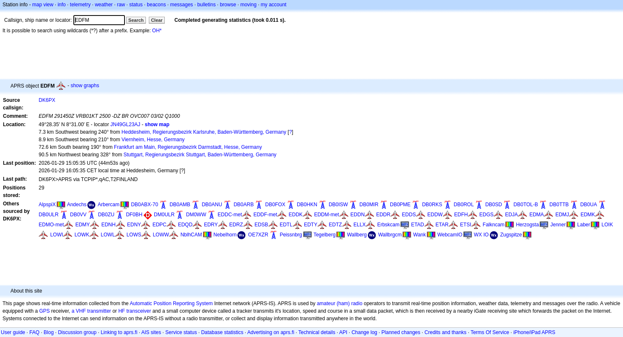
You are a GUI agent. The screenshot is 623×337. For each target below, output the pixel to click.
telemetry (80, 5)
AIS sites (151, 332)
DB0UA (588, 204)
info (61, 5)
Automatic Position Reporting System (171, 303)
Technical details (317, 332)
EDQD (185, 225)
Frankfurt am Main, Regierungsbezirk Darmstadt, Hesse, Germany (188, 147)
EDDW (435, 215)
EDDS (409, 215)
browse (228, 5)
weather (104, 5)
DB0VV (78, 215)
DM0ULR (164, 215)
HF (121, 311)
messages (181, 5)
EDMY (82, 225)
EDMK (588, 215)
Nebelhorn (224, 235)
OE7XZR (258, 235)
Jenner (558, 225)
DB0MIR (368, 204)
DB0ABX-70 (144, 204)
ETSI (465, 225)
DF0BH (134, 215)
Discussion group (77, 332)
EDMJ (562, 215)
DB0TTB (559, 204)
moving (248, 5)
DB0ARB (244, 204)
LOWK (82, 235)
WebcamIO (449, 235)
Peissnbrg (291, 235)
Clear (157, 20)
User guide (13, 332)
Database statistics (222, 332)
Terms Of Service (489, 332)
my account (273, 5)
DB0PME (400, 204)
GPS (44, 311)
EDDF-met (265, 215)
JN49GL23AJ (125, 124)
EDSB (261, 225)
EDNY (134, 225)
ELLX (359, 225)
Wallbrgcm (390, 235)
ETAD (417, 225)
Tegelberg (325, 235)
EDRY (211, 225)
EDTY (310, 225)
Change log (364, 332)
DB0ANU (212, 204)
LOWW (161, 235)
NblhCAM (191, 235)
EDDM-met (326, 215)
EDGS (486, 215)
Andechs (77, 204)
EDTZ (335, 225)
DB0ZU (106, 215)
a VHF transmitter (91, 311)
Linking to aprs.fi (119, 332)
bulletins (206, 5)
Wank (419, 235)
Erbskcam (388, 225)
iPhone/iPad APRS (534, 332)
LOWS (134, 235)
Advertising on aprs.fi (270, 332)
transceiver (139, 311)
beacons (156, 5)
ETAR (442, 225)
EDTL (286, 225)
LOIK (607, 225)
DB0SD (493, 204)
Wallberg (357, 235)
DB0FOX (275, 204)
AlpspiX (47, 204)
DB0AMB (179, 204)
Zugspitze (511, 235)
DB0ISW (338, 204)
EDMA (537, 215)
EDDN (357, 215)
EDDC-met (230, 215)
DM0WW (196, 215)
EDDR (383, 215)
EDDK (295, 215)
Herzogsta (527, 225)
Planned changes (401, 332)
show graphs (84, 85)
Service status (181, 332)
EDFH (461, 215)
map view (43, 5)
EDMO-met (51, 225)
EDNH (108, 225)
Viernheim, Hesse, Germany (153, 140)
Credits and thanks (446, 332)
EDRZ (236, 225)
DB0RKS (432, 204)
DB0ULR (48, 215)
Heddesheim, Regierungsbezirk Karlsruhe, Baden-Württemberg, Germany (204, 132)
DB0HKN (307, 204)
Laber (583, 225)
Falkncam (493, 225)
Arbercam (108, 204)
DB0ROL (464, 204)
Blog (49, 332)
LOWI (56, 235)
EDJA (511, 215)
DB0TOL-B (526, 204)
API (343, 332)
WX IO (481, 235)
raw (121, 5)
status (136, 5)
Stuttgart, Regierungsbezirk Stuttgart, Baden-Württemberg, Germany (200, 155)
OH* (157, 31)
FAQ (34, 332)
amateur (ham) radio (340, 303)
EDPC (159, 225)
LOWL (108, 235)
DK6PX (47, 100)
